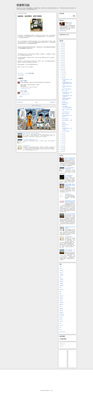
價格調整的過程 (65, 102)
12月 (63, 70)
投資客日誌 (23, 5)
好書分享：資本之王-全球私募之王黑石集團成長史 (70, 158)
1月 (63, 143)
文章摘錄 (61, 270)
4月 (63, 138)
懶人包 (61, 319)
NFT (60, 327)
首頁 (36, 102)
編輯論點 (22, 75)
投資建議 (61, 279)
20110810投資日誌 (65, 112)
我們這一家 (22, 80)
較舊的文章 (52, 102)
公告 (60, 266)
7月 (63, 133)
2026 (62, 43)
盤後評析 (61, 308)
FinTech (61, 325)
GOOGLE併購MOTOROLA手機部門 (67, 107)
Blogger (51, 390)
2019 (62, 55)
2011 (62, 69)
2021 (62, 51)
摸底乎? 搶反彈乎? (65, 113)
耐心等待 (63, 101)
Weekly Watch (62, 331)
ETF (60, 323)
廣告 (60, 306)
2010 (62, 146)
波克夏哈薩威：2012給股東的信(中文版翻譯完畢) (70, 201)
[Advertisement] (79, 358)
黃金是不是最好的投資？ (67, 89)
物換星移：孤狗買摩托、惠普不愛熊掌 (67, 99)
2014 (62, 64)
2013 (62, 65)
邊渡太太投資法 (65, 118)
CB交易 (61, 321)
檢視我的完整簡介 (63, 30)
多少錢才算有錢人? (26, 145)
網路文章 (61, 304)
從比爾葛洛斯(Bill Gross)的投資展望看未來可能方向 (67, 83)
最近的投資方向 (68, 194)
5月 (63, 136)
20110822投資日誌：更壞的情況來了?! (67, 96)
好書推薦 (61, 274)
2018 (62, 57)
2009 (62, 147)
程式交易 (61, 289)
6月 (63, 135)
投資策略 (61, 281)
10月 (63, 74)
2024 (62, 46)
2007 (62, 151)
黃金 (60, 293)
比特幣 (61, 272)
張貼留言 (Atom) (38, 105)
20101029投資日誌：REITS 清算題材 (69, 176)
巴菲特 (61, 268)
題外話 (61, 317)
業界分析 (61, 295)
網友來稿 (61, 302)
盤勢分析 (61, 310)
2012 (62, 67)
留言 (61, 346)
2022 (62, 50)
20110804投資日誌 (65, 131)
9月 (63, 76)
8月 (63, 77)
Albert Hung (69, 22)
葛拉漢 (61, 300)
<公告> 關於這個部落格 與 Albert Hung (30, 139)
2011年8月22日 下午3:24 (25, 88)
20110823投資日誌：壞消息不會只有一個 (67, 93)
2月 (63, 142)
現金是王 (63, 126)
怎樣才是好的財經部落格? (70, 213)
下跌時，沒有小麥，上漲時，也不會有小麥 (31, 133)
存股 (60, 276)
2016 (62, 60)
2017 (62, 58)
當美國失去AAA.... (65, 124)
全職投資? (64, 122)
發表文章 (62, 343)
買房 (60, 291)
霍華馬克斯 (62, 314)
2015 (62, 62)
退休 (60, 287)
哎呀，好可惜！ (65, 90)
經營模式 (61, 298)
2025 (62, 44)
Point (61, 329)
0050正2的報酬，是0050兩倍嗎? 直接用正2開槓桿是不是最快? (31, 108)
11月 (63, 72)
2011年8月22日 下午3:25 (25, 94)
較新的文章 (20, 102)
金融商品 (61, 283)
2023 (62, 48)
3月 (63, 140)
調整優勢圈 (64, 104)
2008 (62, 149)
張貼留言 (21, 96)
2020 (62, 53)
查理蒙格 (61, 285)
